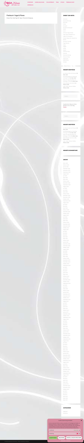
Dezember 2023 (66, 195)
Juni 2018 (65, 287)
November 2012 (66, 387)
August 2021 (66, 229)
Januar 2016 (65, 331)
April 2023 (65, 208)
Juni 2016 (65, 323)
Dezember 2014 (66, 355)
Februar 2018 (66, 290)
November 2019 (66, 261)
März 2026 (65, 163)
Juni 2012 (65, 392)
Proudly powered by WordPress (11, 441)
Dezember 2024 (66, 183)
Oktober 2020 (66, 247)
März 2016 (65, 328)
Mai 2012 (65, 394)
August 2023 (66, 202)
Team (57, 2)
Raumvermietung (67, 55)
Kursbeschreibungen (67, 27)
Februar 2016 (66, 330)
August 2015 (66, 340)
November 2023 (66, 197)
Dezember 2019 (66, 260)
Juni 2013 (65, 376)
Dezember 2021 (66, 224)
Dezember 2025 (66, 168)
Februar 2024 (66, 193)
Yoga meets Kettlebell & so (69, 34)
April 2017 (65, 306)
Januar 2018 (65, 292)
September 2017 (66, 299)
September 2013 (66, 373)
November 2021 (66, 226)
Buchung (65, 22)
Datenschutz (63, 440)
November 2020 (66, 245)
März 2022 (65, 220)
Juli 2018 (65, 285)
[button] (81, 420)
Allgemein (65, 411)
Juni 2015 (65, 344)
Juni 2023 (65, 204)
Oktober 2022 (66, 213)
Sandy (64, 48)
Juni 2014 (65, 364)
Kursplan (65, 26)
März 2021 (65, 238)
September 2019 (66, 265)
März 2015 (65, 349)
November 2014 (66, 357)
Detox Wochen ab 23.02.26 (69, 83)
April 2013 (65, 380)
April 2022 (65, 218)
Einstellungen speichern (73, 437)
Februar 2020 (66, 258)
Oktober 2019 (66, 263)
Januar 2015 (65, 353)
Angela (64, 46)
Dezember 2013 (66, 369)
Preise (64, 24)
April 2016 (65, 326)
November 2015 (66, 335)
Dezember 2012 (66, 385)
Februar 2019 (66, 276)
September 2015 (66, 339)
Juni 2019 (65, 269)
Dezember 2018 (66, 279)
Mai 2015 (65, 346)
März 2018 (65, 288)
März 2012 (65, 398)
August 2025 (66, 174)
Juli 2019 (65, 267)
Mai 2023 (65, 206)
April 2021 (65, 236)
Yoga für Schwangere (68, 36)
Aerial (64, 29)
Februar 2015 (66, 351)
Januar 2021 (65, 242)
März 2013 (65, 382)
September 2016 (66, 317)
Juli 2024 (65, 188)
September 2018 (66, 283)
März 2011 (65, 400)
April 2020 (65, 254)
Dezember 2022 (66, 211)
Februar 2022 (66, 222)
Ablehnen (61, 437)
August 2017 (66, 301)
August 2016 (66, 319)
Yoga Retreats (50, 2)
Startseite (30, 2)
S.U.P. (64, 31)
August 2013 (66, 375)
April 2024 (65, 191)
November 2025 (66, 170)
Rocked (22, 441)
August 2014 (66, 362)
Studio (62, 2)
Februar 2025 (66, 181)
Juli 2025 (65, 175)
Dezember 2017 (66, 294)
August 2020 (66, 249)
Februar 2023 (66, 209)
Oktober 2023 (66, 199)
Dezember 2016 (66, 314)
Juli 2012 (65, 391)
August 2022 (66, 215)
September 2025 (66, 172)
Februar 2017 (66, 310)
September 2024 (66, 184)
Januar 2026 (65, 166)
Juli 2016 (65, 321)
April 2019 (65, 272)
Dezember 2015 (66, 333)
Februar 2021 (66, 240)
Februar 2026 (66, 165)
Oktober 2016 (66, 315)
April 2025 (65, 177)
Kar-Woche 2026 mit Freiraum (69, 73)
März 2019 (65, 274)
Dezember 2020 (66, 243)
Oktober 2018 (66, 281)
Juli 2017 (65, 303)
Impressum (68, 440)
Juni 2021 (65, 233)
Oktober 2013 (66, 371)
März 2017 (65, 308)
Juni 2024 (65, 190)
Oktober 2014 (66, 358)
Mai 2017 (65, 305)
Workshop (65, 413)
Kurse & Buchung (39, 2)
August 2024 (66, 186)
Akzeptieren (53, 437)
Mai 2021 (65, 235)
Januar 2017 (65, 312)
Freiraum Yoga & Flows (68, 32)
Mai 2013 (65, 378)
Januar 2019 (65, 278)
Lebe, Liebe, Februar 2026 (69, 86)
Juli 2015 (65, 342)
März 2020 (65, 256)
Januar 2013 (65, 383)
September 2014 (66, 360)
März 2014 (65, 366)
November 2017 (66, 296)
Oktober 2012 (66, 389)
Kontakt (65, 62)
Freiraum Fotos (66, 51)
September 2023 (66, 200)
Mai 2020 (65, 252)
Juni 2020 (65, 251)
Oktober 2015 (66, 337)
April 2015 (65, 348)
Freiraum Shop (70, 2)
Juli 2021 (65, 231)
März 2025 (65, 179)
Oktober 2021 (66, 227)
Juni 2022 (65, 217)
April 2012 (65, 396)
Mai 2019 (65, 270)
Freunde (65, 53)
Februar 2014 (66, 367)
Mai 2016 (65, 324)
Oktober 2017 (66, 297)
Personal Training (67, 41)
